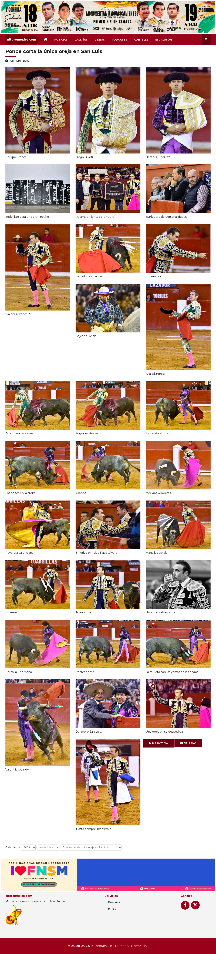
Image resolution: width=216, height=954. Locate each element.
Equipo (112, 909)
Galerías (81, 39)
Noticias (61, 39)
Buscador (114, 902)
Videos (100, 39)
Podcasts (119, 39)
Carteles (141, 39)
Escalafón (163, 39)
